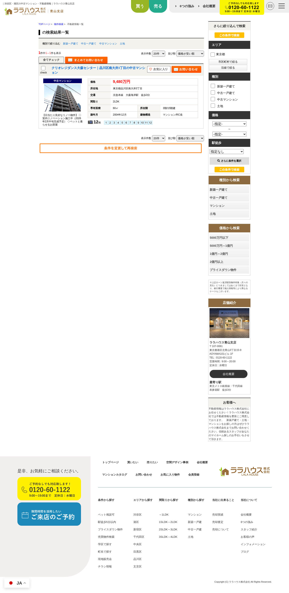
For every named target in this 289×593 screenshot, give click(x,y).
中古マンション (108, 43)
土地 (122, 43)
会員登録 (193, 474)
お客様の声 (247, 536)
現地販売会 (105, 559)
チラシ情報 (105, 566)
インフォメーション (253, 544)
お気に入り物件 (170, 474)
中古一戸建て (88, 43)
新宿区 (137, 529)
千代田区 (138, 536)
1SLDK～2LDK (168, 522)
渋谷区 (137, 514)
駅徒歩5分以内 (107, 522)
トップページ (110, 462)
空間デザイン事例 (177, 462)
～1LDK (164, 514)
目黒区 (137, 551)
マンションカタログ (114, 474)
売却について (220, 529)
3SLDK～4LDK (168, 536)
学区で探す (105, 544)
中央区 (137, 544)
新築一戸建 (195, 522)
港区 (136, 522)
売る (158, 6)
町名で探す (105, 551)
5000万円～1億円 (221, 245)
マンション (217, 205)
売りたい (152, 462)
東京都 (218, 54)
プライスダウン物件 (223, 270)
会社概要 (209, 6)
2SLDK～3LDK (168, 529)
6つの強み (187, 6)
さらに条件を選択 (229, 160)
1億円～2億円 (219, 253)
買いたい (132, 462)
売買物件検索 (106, 536)
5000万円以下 (219, 237)
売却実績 (217, 514)
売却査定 (217, 522)
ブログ (245, 551)
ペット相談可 (106, 514)
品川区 (137, 559)
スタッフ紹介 (249, 529)
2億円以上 (216, 261)
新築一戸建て (70, 43)
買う (140, 6)
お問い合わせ (143, 474)
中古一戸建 (195, 529)
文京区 (137, 566)
